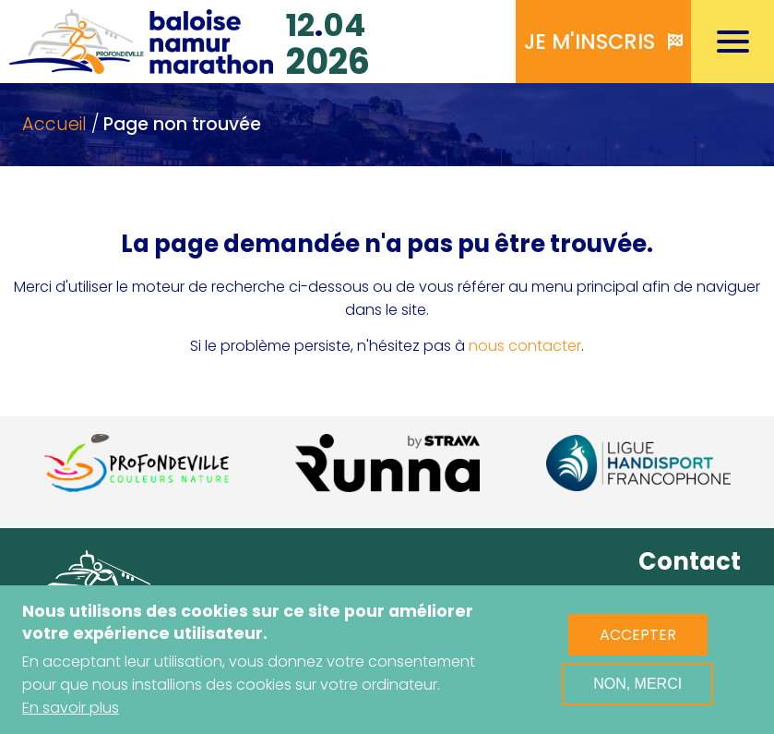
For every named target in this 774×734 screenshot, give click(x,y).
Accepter (638, 635)
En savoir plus (70, 708)
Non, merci (637, 684)
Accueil (54, 124)
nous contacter (525, 345)
